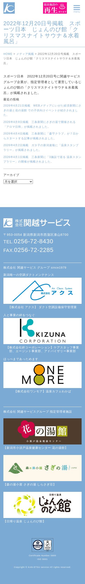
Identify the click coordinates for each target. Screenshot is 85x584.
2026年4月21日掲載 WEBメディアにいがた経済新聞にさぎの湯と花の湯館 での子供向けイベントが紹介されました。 (42, 110)
